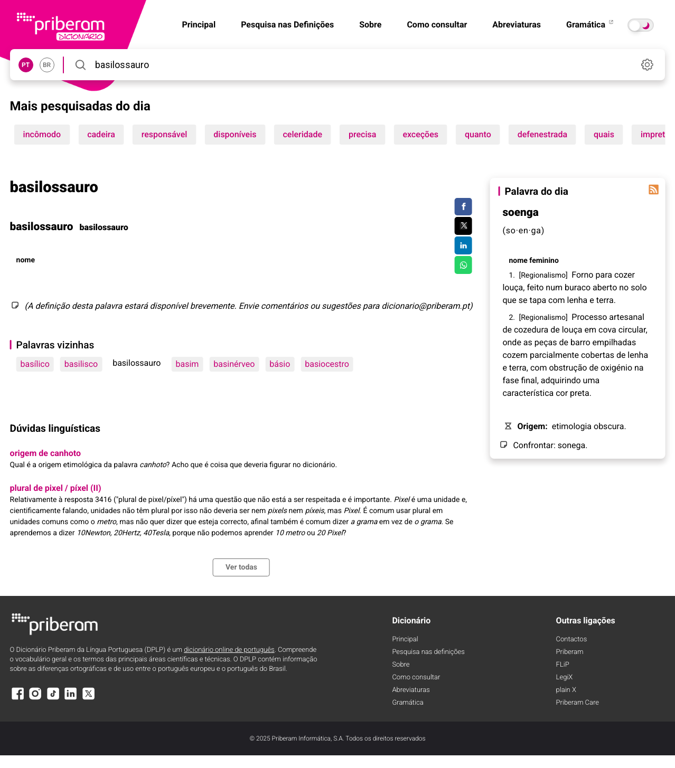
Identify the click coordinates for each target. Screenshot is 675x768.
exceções (420, 134)
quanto (478, 134)
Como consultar (437, 25)
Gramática (590, 25)
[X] (89, 699)
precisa (362, 134)
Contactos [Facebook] (571, 639)
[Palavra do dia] (653, 189)
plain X (566, 690)
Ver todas (241, 567)
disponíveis (234, 134)
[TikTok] (53, 699)
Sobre (370, 25)
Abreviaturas (516, 25)
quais (604, 134)
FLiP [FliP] (562, 665)
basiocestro (327, 364)
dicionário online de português (229, 650)
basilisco (81, 364)
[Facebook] (18, 699)
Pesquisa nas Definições (287, 25)
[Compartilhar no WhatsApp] (463, 265)
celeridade (302, 134)
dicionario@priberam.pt (425, 306)
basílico (35, 364)
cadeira (101, 134)
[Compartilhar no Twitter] (463, 226)
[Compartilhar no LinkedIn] (463, 245)
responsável (165, 134)
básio (279, 364)
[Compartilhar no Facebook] (463, 207)
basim (187, 364)
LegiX (564, 677)
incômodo (42, 134)
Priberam (570, 652)
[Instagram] (35, 699)
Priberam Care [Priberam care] (577, 703)
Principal (405, 639)
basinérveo (234, 364)
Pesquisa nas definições (428, 652)
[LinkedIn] (71, 699)
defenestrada (542, 134)
